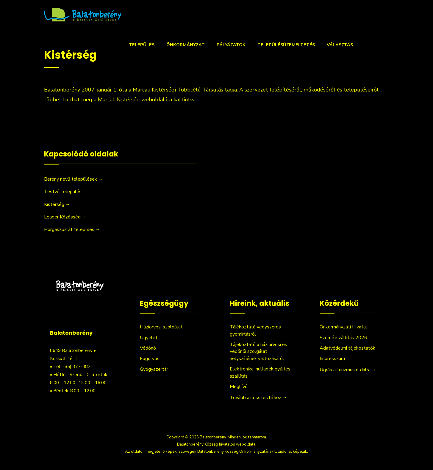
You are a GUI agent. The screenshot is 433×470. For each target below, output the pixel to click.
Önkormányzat (185, 45)
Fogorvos (150, 358)
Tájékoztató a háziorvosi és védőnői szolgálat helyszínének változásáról (258, 351)
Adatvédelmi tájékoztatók (347, 348)
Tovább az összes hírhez (258, 397)
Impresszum (332, 358)
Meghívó (239, 386)
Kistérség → (57, 204)
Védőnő (148, 348)
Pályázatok (231, 45)
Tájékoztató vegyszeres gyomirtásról (255, 330)
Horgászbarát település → (72, 229)
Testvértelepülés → (65, 191)
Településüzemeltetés (286, 45)
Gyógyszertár (154, 369)
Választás (340, 45)
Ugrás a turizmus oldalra (348, 370)
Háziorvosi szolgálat (161, 327)
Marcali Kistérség (119, 99)
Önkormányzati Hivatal (343, 327)
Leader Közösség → (65, 217)
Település (141, 45)
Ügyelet (148, 337)
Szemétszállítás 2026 (343, 337)
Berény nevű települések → (73, 179)
